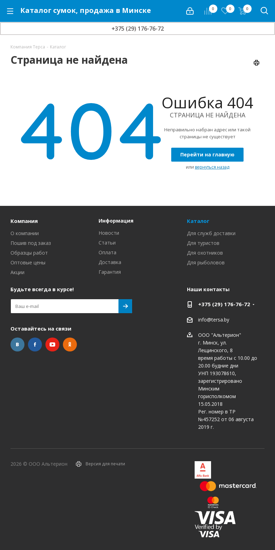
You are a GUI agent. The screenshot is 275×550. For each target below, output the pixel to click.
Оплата (107, 252)
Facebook (35, 344)
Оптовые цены (27, 262)
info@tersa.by (213, 319)
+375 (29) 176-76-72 (137, 28)
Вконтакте (17, 344)
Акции (17, 272)
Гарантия (110, 272)
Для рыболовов (206, 262)
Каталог (198, 220)
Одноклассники (70, 344)
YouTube (52, 344)
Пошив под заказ (30, 243)
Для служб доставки (211, 233)
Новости (109, 233)
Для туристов (203, 243)
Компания (24, 220)
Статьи (107, 242)
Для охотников (205, 252)
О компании (24, 233)
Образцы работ (29, 252)
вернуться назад (212, 167)
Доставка (110, 262)
